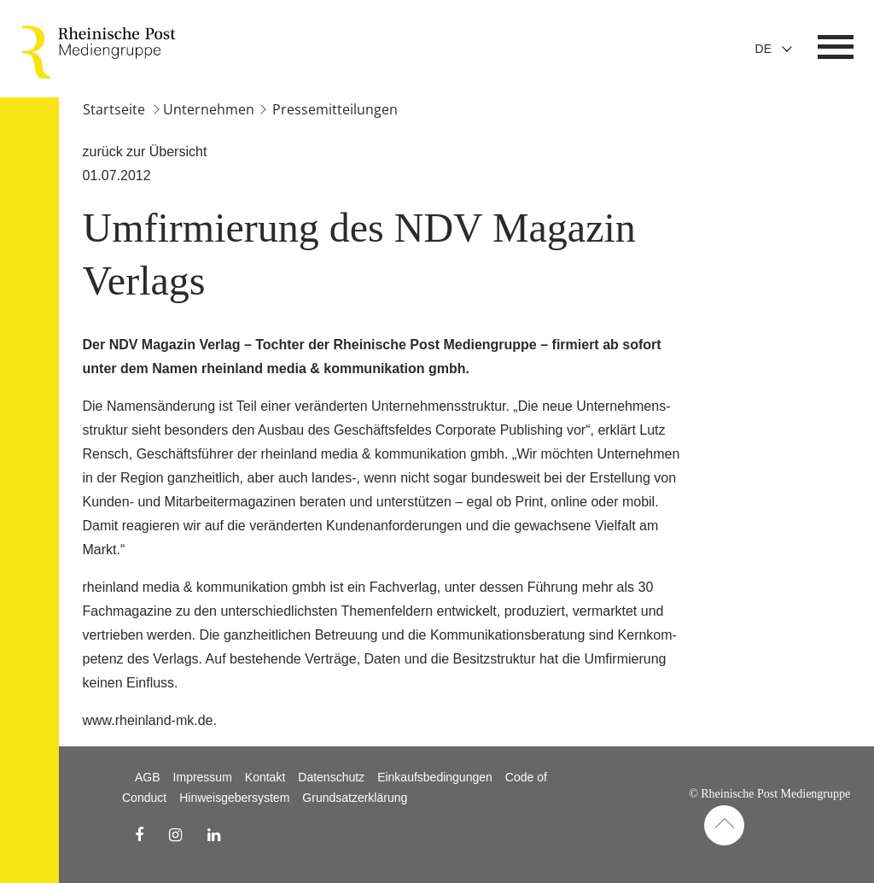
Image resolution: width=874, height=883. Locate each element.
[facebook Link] (139, 835)
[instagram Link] (175, 835)
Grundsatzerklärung (354, 797)
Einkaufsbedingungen (434, 777)
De (763, 49)
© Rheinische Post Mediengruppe (769, 793)
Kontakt (265, 777)
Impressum (202, 777)
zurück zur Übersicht (145, 151)
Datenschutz (331, 777)
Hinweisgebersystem (234, 797)
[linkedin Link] (213, 835)
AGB (147, 777)
